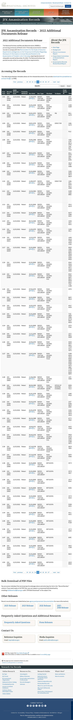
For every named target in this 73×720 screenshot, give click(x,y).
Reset (68, 86)
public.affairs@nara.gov (51, 640)
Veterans (22, 684)
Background (56, 50)
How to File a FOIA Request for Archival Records (45, 692)
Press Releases (46, 622)
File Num (49, 93)
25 (43, 82)
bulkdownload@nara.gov (15, 590)
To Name (58, 93)
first (14, 82)
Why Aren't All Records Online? (44, 688)
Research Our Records (7, 12)
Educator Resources (36, 12)
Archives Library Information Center (7, 690)
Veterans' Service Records (21, 12)
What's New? (59, 671)
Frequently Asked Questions (17, 622)
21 (32, 82)
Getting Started (42, 674)
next (54, 82)
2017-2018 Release (62, 607)
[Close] (71, 703)
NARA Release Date (15, 91)
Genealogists (23, 674)
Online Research (8, 671)
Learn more (56, 717)
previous (20, 82)
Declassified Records (43, 683)
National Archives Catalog (9, 682)
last (58, 82)
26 (46, 82)
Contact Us (67, 3)
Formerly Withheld (24, 92)
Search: (37, 86)
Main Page (56, 47)
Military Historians (25, 676)
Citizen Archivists (46, 3)
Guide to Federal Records (45, 681)
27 (48, 82)
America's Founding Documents (66, 12)
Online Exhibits (6, 694)
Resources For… (26, 671)
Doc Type (40, 93)
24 (40, 82)
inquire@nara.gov (13, 640)
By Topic (4, 674)
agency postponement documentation (41, 601)
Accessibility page (45, 654)
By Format (5, 676)
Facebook (28, 706)
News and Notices (60, 674)
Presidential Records (8, 684)
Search (68, 6)
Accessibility (21, 713)
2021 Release (45, 606)
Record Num (9, 92)
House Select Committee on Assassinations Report (61, 57)
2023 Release (27, 606)
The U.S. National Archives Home (18, 4)
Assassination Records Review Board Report (60, 63)
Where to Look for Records (45, 686)
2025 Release (10, 606)
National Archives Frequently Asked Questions (42, 677)
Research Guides (44, 671)
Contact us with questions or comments (12, 662)
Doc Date (32, 93)
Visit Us (51, 12)
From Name (65, 91)
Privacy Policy (29, 713)
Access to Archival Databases (7, 687)
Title (70, 93)
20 (30, 82)
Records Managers (25, 682)
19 (27, 82)
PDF (30, 98)
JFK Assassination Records (28, 23)
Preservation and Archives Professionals (27, 679)
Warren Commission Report (59, 53)
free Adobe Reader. (23, 653)
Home (4, 23)
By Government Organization (6, 679)
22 (35, 82)
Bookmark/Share (58, 3)
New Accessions (59, 676)
